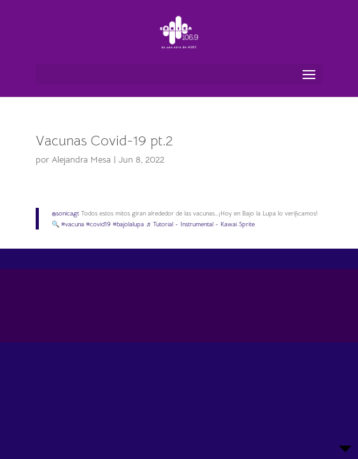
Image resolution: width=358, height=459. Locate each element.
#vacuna (72, 224)
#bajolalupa (128, 224)
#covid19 (98, 224)
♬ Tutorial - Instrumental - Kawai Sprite (200, 224)
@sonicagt (65, 213)
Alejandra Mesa (81, 159)
